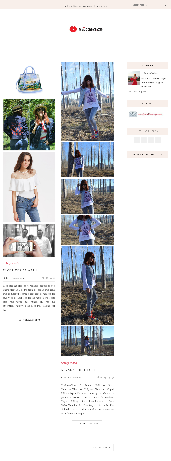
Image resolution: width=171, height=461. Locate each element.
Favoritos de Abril (20, 270)
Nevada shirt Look (78, 370)
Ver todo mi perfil (137, 91)
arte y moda (11, 263)
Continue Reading (29, 320)
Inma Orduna (151, 73)
